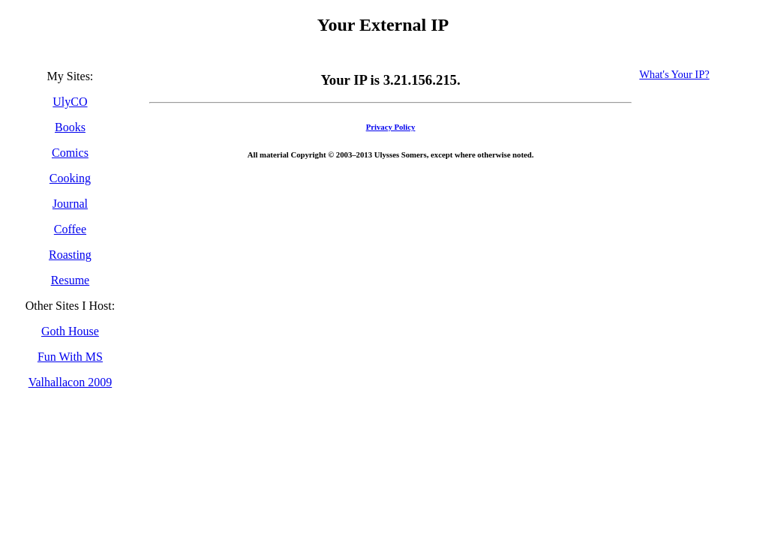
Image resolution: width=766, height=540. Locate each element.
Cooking (70, 178)
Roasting (70, 254)
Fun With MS (70, 356)
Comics (70, 152)
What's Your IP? (674, 74)
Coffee (70, 229)
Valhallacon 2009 (71, 382)
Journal (70, 203)
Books (70, 127)
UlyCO (70, 101)
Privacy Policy (391, 126)
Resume (70, 280)
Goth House (70, 331)
